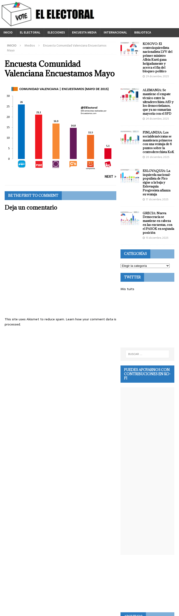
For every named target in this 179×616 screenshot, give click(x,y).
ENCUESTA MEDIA (84, 32)
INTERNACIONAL (115, 32)
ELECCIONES (56, 32)
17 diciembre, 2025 (157, 199)
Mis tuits (127, 288)
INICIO (8, 32)
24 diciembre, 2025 (157, 119)
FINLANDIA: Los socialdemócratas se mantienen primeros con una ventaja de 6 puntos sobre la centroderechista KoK (158, 142)
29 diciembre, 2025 (157, 76)
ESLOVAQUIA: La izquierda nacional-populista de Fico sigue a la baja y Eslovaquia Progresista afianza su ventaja (157, 182)
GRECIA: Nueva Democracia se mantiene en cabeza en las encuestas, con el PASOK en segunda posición (158, 223)
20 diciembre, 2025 (157, 157)
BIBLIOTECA (142, 32)
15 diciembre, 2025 (157, 238)
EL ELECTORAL (30, 32)
